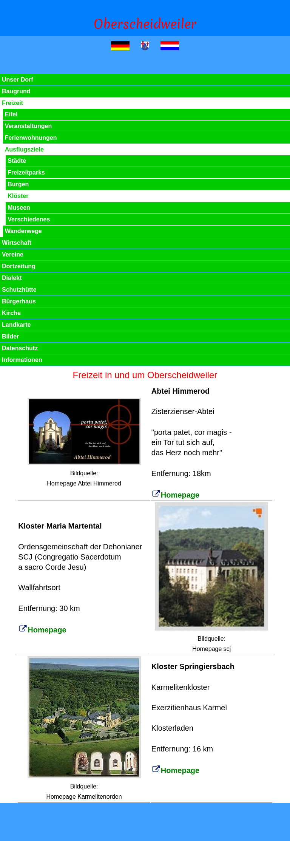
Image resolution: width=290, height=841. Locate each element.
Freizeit (12, 103)
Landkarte (16, 325)
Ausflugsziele (24, 149)
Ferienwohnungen (31, 137)
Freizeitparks (26, 172)
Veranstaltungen (28, 126)
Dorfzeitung (18, 266)
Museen (19, 207)
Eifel (11, 114)
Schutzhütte (19, 289)
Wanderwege (23, 231)
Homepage (175, 495)
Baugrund (16, 91)
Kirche (11, 313)
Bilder (10, 336)
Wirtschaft (16, 243)
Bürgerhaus (19, 301)
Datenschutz (20, 348)
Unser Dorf (17, 79)
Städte (17, 161)
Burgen (18, 184)
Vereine (12, 254)
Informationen (22, 360)
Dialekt (12, 278)
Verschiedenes (29, 219)
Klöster (18, 196)
